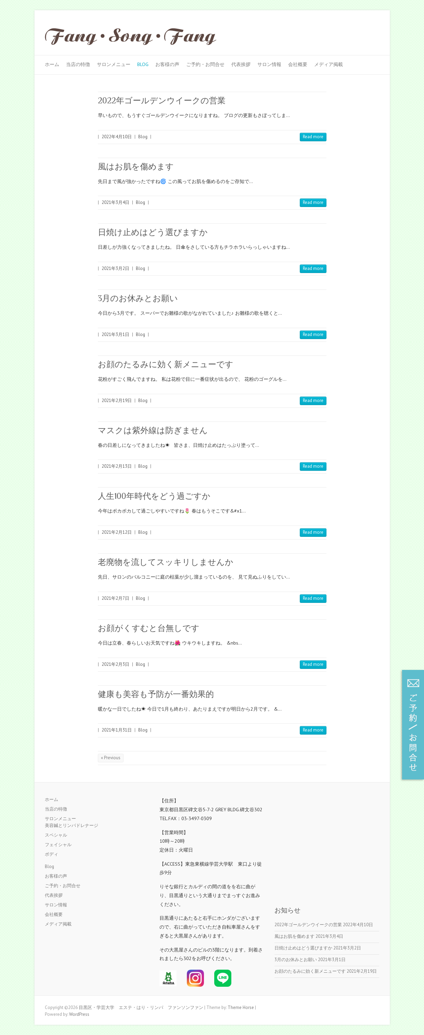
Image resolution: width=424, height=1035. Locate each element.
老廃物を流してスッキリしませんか (165, 562)
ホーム (52, 64)
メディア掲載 (328, 64)
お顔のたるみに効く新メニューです (165, 364)
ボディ (51, 854)
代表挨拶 (240, 64)
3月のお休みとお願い (138, 298)
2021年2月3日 (115, 664)
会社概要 (297, 64)
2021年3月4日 (115, 202)
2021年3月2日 (115, 268)
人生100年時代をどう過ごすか (154, 496)
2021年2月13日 (117, 466)
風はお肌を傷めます (136, 166)
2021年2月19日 (117, 400)
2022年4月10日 (117, 137)
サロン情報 (269, 64)
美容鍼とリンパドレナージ (71, 825)
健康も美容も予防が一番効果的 (156, 694)
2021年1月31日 (117, 730)
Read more (313, 137)
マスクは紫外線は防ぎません (153, 430)
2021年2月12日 (117, 532)
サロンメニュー (113, 64)
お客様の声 (167, 64)
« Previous (110, 758)
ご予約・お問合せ (205, 64)
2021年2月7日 (115, 598)
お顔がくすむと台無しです (149, 628)
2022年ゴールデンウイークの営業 (162, 100)
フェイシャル (58, 845)
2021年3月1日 (115, 334)
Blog (143, 64)
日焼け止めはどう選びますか (153, 232)
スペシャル (56, 835)
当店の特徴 (78, 64)
